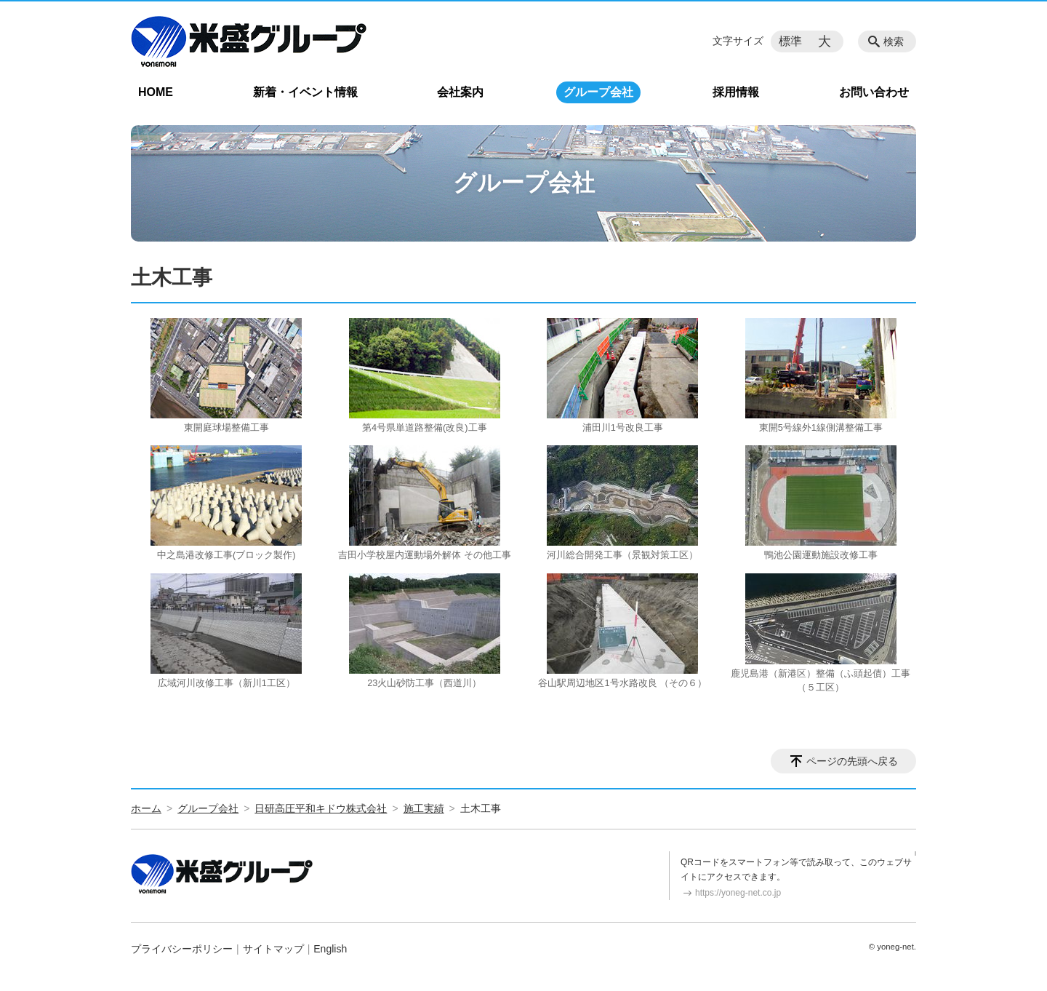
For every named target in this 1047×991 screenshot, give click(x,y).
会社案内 (460, 92)
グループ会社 (598, 92)
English (330, 949)
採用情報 (736, 92)
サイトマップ (273, 949)
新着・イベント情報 (305, 92)
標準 (790, 41)
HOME (155, 92)
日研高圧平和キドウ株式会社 (320, 808)
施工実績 (424, 808)
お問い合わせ (874, 92)
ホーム (146, 808)
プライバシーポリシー (182, 949)
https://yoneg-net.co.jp (738, 893)
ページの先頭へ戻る (852, 761)
